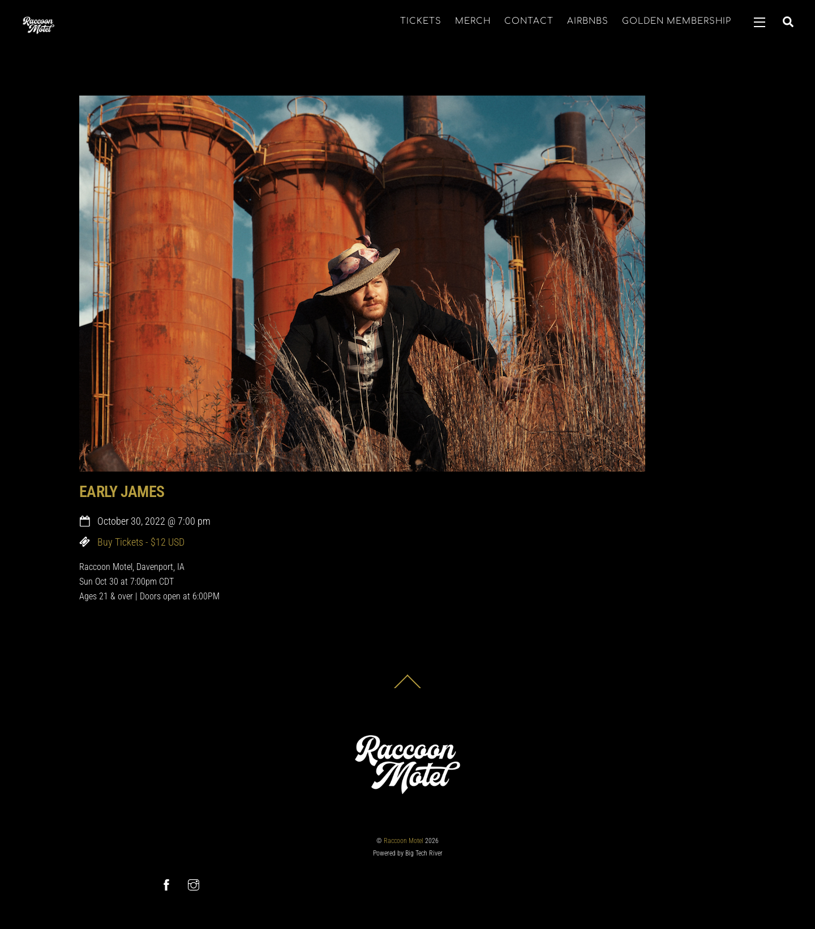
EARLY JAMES (122, 491)
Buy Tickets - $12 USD (141, 542)
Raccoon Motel (403, 841)
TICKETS (420, 21)
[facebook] (166, 884)
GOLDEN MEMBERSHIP (676, 21)
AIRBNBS (587, 21)
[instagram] (193, 884)
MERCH (473, 21)
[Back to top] (407, 688)
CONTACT (529, 21)
